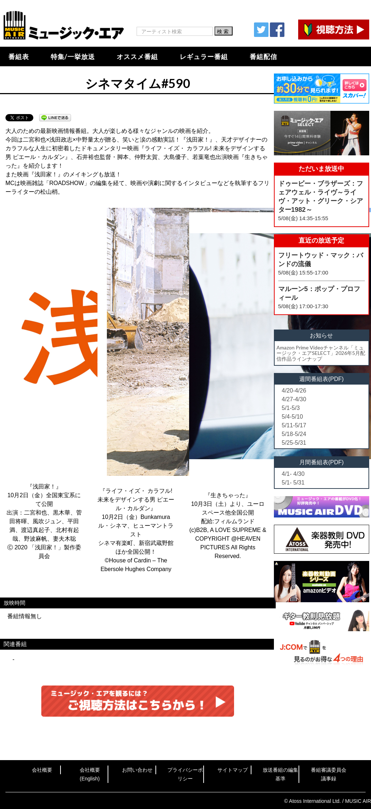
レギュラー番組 (204, 56)
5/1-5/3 (291, 408)
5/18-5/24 (294, 434)
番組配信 (263, 56)
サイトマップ (232, 770)
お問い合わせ (137, 770)
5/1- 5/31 (293, 482)
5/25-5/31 (294, 443)
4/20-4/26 (294, 390)
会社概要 (42, 770)
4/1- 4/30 (293, 474)
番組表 (18, 56)
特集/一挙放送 (73, 56)
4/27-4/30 (294, 399)
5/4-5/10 (292, 417)
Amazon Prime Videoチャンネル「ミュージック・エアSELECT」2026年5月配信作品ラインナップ (320, 353)
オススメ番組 (137, 56)
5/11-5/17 (294, 425)
